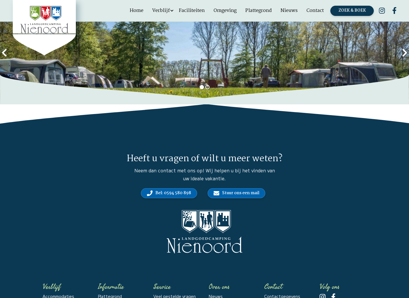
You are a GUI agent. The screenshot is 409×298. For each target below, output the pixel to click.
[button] (201, 87)
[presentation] (4, 52)
